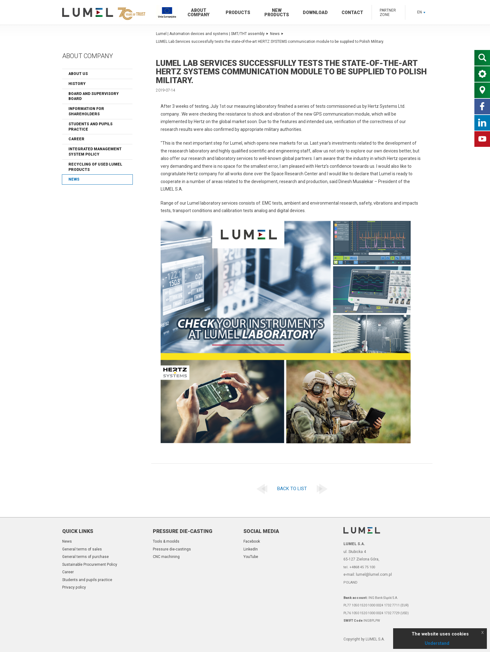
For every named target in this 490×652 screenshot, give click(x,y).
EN (421, 12)
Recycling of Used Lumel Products (95, 167)
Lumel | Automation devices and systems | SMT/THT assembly (212, 34)
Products (238, 12)
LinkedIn (250, 549)
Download (315, 12)
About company (198, 12)
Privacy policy (74, 587)
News (73, 179)
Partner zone (388, 12)
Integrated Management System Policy (95, 152)
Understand (437, 643)
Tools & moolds (166, 541)
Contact (352, 12)
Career (76, 139)
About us (78, 74)
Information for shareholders (86, 111)
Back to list (292, 488)
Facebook (251, 541)
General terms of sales (82, 549)
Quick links (77, 531)
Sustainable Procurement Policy (89, 564)
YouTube (250, 557)
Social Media (261, 531)
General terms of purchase (85, 557)
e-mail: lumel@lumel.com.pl (367, 574)
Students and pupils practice (90, 127)
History (77, 84)
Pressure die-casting (182, 531)
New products (276, 12)
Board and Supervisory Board (93, 96)
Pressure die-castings (172, 549)
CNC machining (166, 557)
